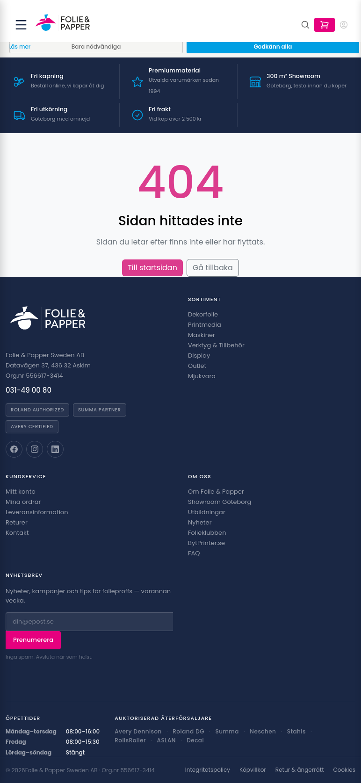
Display (199, 355)
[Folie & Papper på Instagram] (34, 449)
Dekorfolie (203, 314)
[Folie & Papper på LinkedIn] (55, 449)
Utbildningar (206, 512)
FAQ (194, 553)
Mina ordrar (23, 502)
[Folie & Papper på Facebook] (14, 449)
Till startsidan (152, 267)
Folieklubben (207, 533)
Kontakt (17, 533)
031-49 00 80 (28, 390)
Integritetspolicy (207, 770)
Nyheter (199, 522)
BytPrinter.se (206, 543)
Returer (17, 522)
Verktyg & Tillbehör (216, 345)
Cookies (344, 770)
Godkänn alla (273, 46)
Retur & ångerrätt (299, 770)
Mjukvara (202, 376)
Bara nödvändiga (96, 46)
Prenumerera (33, 639)
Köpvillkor (252, 770)
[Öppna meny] (21, 25)
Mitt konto (21, 491)
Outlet (197, 366)
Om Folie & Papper (216, 491)
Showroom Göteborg (219, 502)
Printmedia (204, 325)
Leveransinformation (37, 512)
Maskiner (201, 335)
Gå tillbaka (213, 267)
